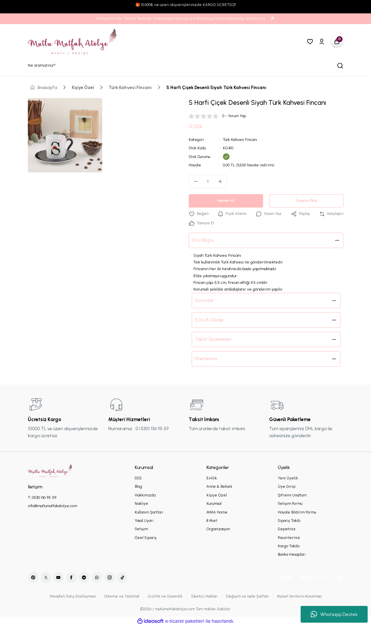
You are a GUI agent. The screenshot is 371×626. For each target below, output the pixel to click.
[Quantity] (208, 181)
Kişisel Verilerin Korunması (300, 596)
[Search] (186, 65)
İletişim (141, 529)
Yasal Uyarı (144, 520)
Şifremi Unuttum (292, 495)
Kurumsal (214, 503)
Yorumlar (204, 300)
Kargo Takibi (289, 546)
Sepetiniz (287, 529)
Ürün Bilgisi (203, 240)
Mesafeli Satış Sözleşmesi (71, 596)
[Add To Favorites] (198, 214)
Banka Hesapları (292, 554)
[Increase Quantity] (222, 181)
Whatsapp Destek (334, 614)
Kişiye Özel (216, 495)
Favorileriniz (289, 537)
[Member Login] (321, 41)
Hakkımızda (145, 495)
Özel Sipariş (146, 537)
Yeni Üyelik (288, 478)
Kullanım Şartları (149, 512)
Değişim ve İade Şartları (246, 596)
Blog (138, 486)
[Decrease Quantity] (194, 181)
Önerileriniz (206, 358)
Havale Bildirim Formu (297, 512)
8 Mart (212, 520)
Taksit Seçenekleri (213, 339)
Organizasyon (218, 529)
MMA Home (217, 512)
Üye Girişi (287, 486)
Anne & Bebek (219, 486)
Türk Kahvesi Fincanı (240, 139)
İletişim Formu (290, 503)
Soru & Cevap (209, 319)
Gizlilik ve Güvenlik (163, 596)
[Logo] (73, 41)
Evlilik (211, 478)
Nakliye (141, 503)
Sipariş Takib (289, 520)
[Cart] (337, 41)
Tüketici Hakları (203, 596)
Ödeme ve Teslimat (120, 596)
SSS (138, 478)
